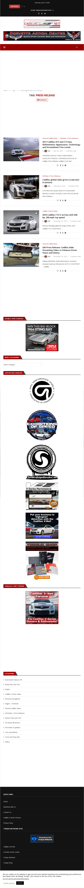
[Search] (77, 47)
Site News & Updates (12, 727)
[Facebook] (38, 13)
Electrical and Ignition (12, 699)
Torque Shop (8, 863)
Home (5, 90)
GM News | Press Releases (15, 713)
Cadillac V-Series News (13, 694)
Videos (7, 742)
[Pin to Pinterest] (65, 165)
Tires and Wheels (11, 732)
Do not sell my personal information (16, 879)
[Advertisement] (42, 69)
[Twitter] (42, 13)
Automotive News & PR (13, 680)
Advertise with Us (9, 807)
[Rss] (45, 13)
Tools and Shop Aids (12, 737)
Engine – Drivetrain (11, 704)
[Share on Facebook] (60, 165)
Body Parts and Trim (12, 684)
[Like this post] (57, 165)
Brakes (7, 689)
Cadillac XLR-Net (9, 847)
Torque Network (9, 857)
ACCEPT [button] (20, 883)
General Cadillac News (13, 708)
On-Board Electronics (12, 723)
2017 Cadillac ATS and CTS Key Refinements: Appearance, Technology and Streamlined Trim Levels (61, 145)
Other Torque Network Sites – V (42, 10)
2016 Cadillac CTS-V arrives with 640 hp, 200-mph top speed (59, 216)
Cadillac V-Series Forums (12, 818)
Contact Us (7, 812)
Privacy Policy (8, 823)
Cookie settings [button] (9, 883)
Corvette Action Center (11, 852)
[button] (22, 6)
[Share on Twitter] (63, 165)
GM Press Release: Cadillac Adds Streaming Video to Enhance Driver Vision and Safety (59, 250)
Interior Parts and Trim (13, 718)
